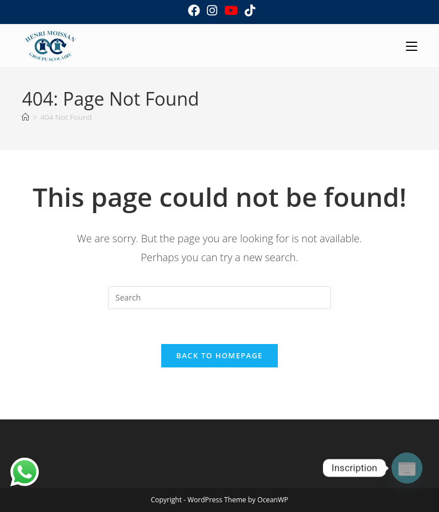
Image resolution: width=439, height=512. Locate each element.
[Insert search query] (219, 297)
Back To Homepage (219, 355)
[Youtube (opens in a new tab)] (231, 11)
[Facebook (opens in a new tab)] (194, 11)
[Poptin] (407, 468)
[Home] (25, 117)
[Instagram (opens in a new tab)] (212, 11)
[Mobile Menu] (411, 45)
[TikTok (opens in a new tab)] (248, 11)
